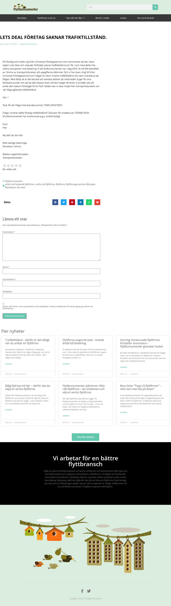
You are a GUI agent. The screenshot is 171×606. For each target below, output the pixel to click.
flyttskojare (10, 187)
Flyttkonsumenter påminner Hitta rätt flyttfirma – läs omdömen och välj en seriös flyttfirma (84, 389)
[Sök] (155, 7)
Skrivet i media (102, 18)
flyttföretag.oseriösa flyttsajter (80, 184)
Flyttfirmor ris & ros (46, 18)
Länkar (123, 18)
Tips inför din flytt (75, 18)
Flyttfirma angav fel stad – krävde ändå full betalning (83, 341)
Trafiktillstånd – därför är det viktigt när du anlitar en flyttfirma (27, 341)
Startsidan (22, 18)
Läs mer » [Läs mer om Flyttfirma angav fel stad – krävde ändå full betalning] (66, 364)
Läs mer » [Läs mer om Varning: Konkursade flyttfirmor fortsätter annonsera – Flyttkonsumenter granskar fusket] (124, 367)
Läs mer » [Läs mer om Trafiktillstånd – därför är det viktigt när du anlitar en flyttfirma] (9, 364)
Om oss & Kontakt (145, 18)
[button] (55, 202)
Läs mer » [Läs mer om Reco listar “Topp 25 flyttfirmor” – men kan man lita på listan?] (124, 412)
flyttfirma (60, 184)
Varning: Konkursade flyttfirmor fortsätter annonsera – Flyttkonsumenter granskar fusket (141, 343)
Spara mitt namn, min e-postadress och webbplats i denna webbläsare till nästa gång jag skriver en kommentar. (48, 308)
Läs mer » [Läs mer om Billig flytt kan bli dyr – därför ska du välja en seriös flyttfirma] (9, 410)
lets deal (21, 187)
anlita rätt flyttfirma (45, 184)
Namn (6, 267)
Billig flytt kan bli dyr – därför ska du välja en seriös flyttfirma (27, 387)
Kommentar (9, 232)
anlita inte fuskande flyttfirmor (20, 184)
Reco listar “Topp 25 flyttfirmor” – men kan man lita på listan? (141, 387)
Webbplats (7, 292)
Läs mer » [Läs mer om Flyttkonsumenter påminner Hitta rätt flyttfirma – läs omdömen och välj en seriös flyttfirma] (66, 416)
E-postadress (9, 279)
